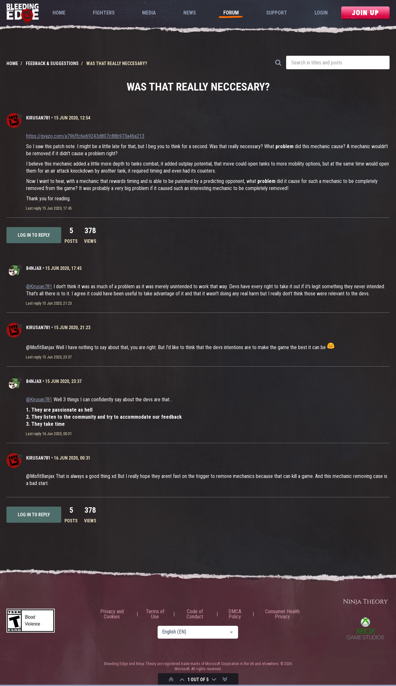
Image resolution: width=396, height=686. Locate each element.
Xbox (365, 628)
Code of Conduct (195, 614)
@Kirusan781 (39, 286)
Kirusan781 (38, 117)
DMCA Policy (234, 614)
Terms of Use (155, 614)
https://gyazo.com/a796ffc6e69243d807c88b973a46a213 (85, 136)
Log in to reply (34, 235)
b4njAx (34, 268)
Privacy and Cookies (112, 614)
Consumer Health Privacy (282, 614)
